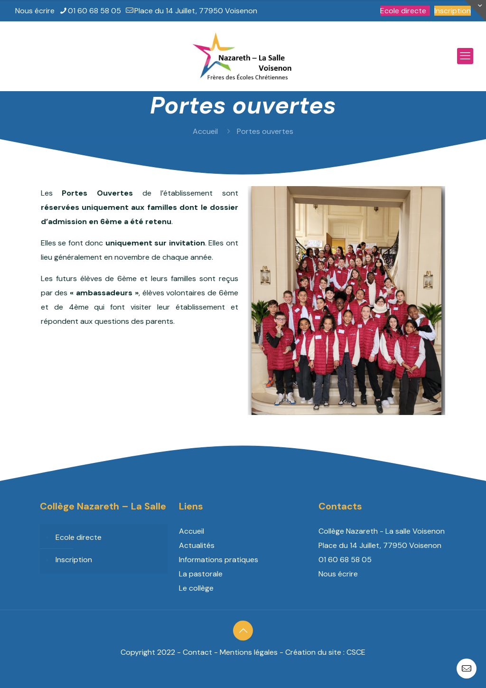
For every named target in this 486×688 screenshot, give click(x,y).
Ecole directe (403, 11)
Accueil (205, 131)
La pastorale (201, 574)
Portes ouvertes (265, 131)
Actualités (197, 545)
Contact (197, 652)
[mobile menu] (465, 56)
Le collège (196, 588)
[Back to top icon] (243, 631)
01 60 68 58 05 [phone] (94, 11)
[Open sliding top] (475, 10)
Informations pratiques (218, 560)
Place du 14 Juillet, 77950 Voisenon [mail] (195, 11)
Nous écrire (35, 11)
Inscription (452, 11)
